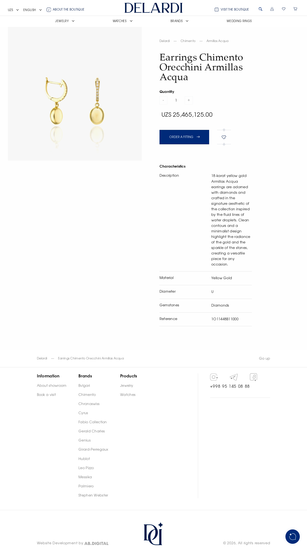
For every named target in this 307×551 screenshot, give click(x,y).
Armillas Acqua (218, 41)
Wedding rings (239, 21)
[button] (13, 10)
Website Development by (60, 543)
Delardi (164, 41)
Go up (264, 358)
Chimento (188, 41)
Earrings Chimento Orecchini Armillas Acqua (91, 358)
